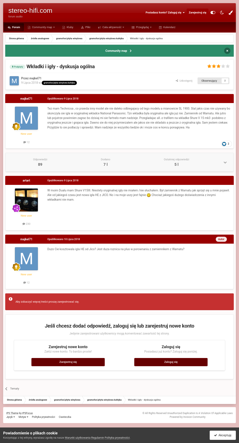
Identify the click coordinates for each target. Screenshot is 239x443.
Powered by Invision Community (187, 417)
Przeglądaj (142, 27)
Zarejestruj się (197, 12)
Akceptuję (222, 435)
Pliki (87, 27)
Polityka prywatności (43, 417)
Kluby (69, 27)
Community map (42, 27)
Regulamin (97, 437)
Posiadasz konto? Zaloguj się (165, 13)
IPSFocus (27, 413)
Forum (16, 27)
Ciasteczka (65, 417)
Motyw (23, 417)
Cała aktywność (112, 27)
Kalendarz (169, 27)
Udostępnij (184, 80)
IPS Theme (12, 413)
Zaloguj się (171, 361)
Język (10, 417)
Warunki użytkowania (77, 437)
